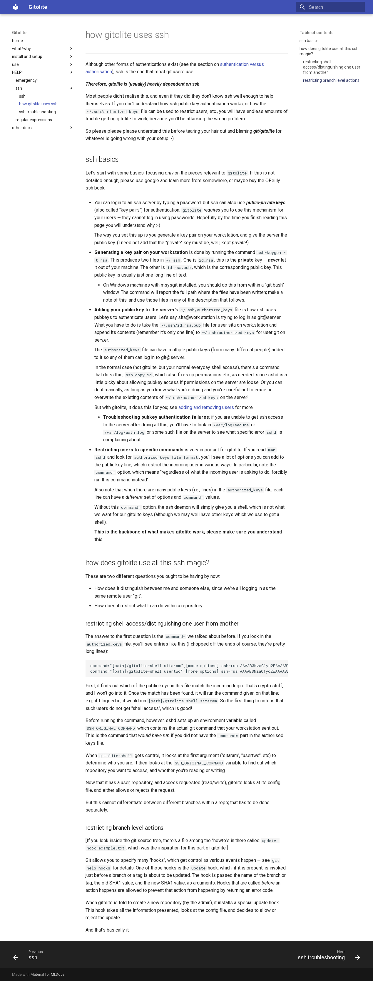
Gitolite (19, 32)
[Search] (330, 7)
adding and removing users (206, 407)
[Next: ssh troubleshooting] (326, 956)
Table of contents (317, 32)
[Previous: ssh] (30, 956)
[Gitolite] (15, 7)
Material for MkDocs (48, 974)
